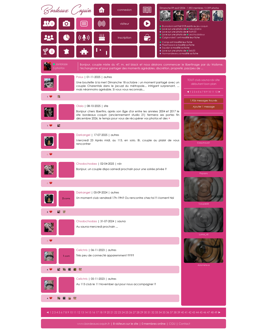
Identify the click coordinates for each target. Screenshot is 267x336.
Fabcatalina (195, 28)
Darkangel (83, 135)
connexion (124, 10)
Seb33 (192, 50)
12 (216, 91)
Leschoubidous (197, 34)
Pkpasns (204, 173)
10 (209, 91)
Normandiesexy (170, 53)
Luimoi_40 (203, 234)
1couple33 (203, 203)
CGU (172, 323)
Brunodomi (168, 26)
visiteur (124, 23)
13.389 (207, 7)
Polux (79, 77)
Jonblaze (62, 64)
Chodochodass (86, 163)
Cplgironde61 (169, 37)
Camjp (165, 42)
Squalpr (166, 47)
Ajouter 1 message (204, 106)
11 (213, 91)
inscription (124, 37)
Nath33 (192, 31)
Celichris (82, 250)
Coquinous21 (203, 142)
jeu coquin (202, 26)
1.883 (190, 7)
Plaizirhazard (168, 44)
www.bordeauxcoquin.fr (93, 323)
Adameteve (204, 265)
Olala (79, 106)
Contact (184, 323)
